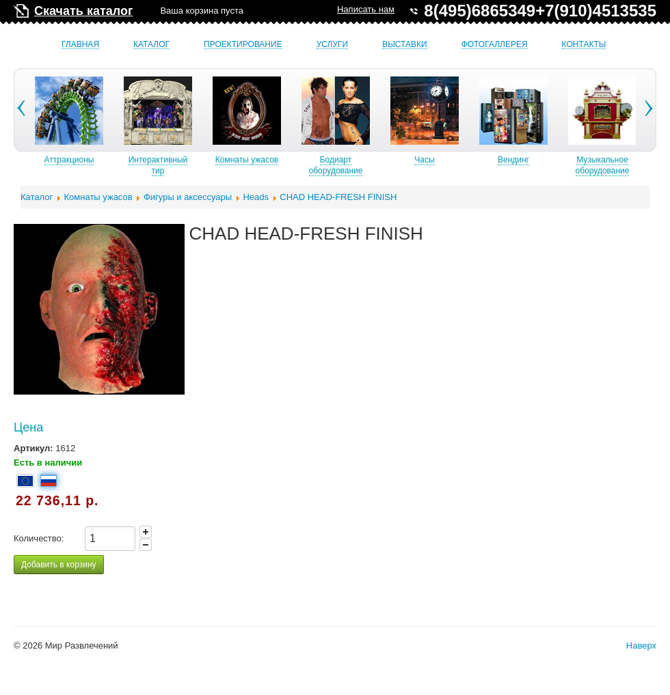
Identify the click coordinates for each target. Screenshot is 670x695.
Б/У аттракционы (54, 160)
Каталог (151, 44)
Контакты (584, 44)
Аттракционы (143, 160)
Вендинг (587, 160)
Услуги (333, 44)
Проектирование (243, 44)
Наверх (641, 645)
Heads (256, 197)
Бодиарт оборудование (410, 165)
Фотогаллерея (494, 44)
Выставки (404, 44)
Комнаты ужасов (320, 160)
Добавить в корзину (58, 564)
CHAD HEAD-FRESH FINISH (338, 197)
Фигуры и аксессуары (188, 197)
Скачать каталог (83, 11)
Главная (80, 44)
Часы (498, 160)
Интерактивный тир (232, 165)
